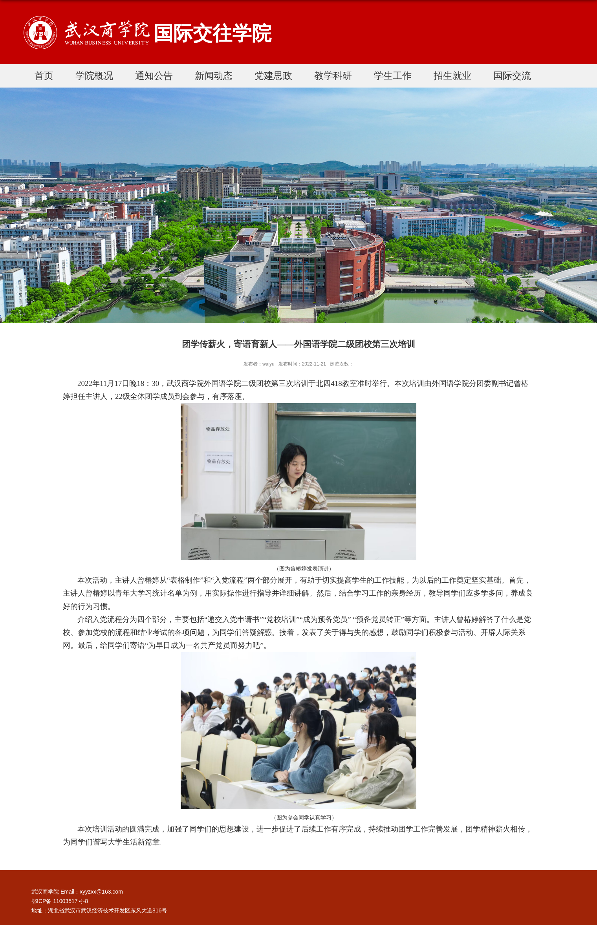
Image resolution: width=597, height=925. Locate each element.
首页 (44, 75)
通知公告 (154, 75)
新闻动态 (214, 75)
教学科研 (333, 75)
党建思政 (273, 75)
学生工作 (393, 75)
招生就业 (452, 75)
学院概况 (94, 75)
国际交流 (512, 75)
